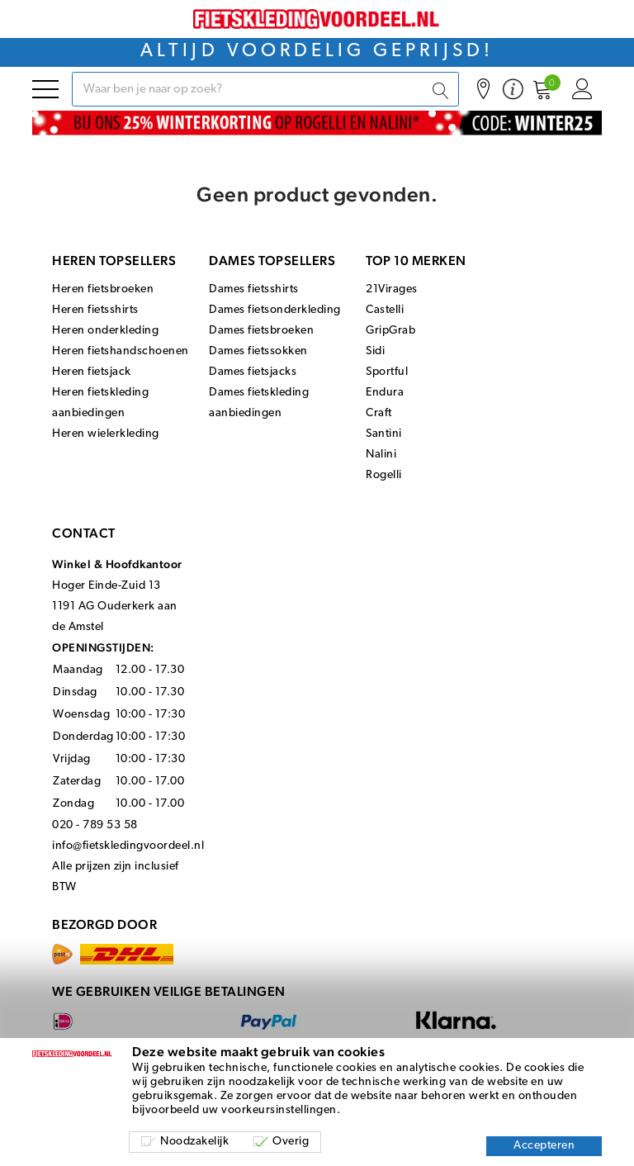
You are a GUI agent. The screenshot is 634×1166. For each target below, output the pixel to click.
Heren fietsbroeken (103, 289)
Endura (385, 392)
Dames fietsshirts (254, 289)
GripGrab (390, 331)
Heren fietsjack (91, 372)
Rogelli (384, 475)
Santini (384, 434)
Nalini (381, 454)
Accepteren (544, 1146)
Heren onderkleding (105, 331)
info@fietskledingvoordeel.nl (128, 846)
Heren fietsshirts (95, 310)
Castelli (385, 310)
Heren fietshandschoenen (120, 351)
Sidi (375, 351)
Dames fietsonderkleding (275, 310)
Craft (379, 413)
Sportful (387, 372)
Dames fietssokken (258, 351)
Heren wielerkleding (105, 434)
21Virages (392, 289)
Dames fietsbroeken (261, 331)
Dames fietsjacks (252, 372)
